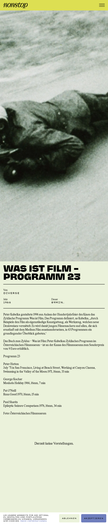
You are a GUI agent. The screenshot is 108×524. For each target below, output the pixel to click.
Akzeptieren (93, 518)
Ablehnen (69, 518)
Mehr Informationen (33, 521)
